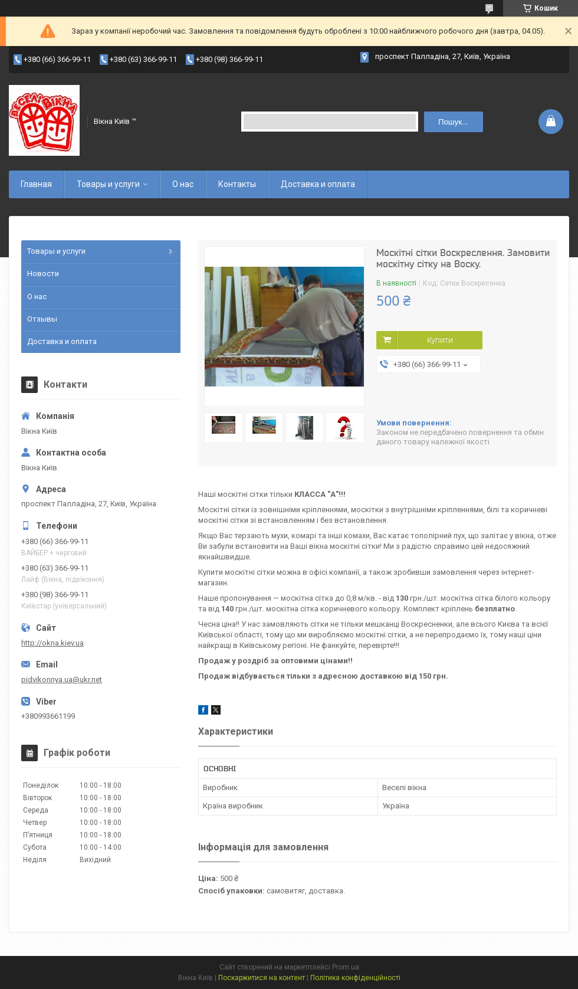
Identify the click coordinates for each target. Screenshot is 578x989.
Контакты (237, 184)
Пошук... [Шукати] (453, 121)
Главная (36, 184)
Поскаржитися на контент (261, 978)
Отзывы (42, 319)
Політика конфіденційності (355, 978)
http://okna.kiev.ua (52, 642)
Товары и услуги (108, 184)
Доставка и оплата (318, 184)
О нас (182, 184)
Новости (43, 273)
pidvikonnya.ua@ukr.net (61, 679)
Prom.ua (345, 967)
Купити (440, 340)
